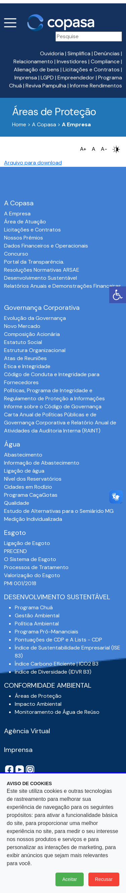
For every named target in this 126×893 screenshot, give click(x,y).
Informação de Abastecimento (41, 462)
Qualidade (16, 502)
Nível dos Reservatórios (32, 478)
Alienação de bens (36, 69)
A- (104, 148)
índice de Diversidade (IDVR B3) (53, 671)
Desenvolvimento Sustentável (40, 277)
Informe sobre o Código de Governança (52, 406)
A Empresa (17, 213)
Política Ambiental (37, 623)
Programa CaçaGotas (30, 494)
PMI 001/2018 (20, 583)
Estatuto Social (23, 342)
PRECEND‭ (15, 551)
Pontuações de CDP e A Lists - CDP (58, 639)
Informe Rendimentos (96, 85)
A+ (83, 148)
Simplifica (79, 53)
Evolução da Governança (35, 318)
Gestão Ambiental (37, 615)
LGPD (47, 77)
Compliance (105, 61)
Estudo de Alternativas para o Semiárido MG (59, 510)
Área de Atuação (25, 221)
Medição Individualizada (33, 519)
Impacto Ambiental (38, 703)
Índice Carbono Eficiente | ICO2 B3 (56, 663)
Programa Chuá (34, 607)
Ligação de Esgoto (27, 543)
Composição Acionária (32, 334)
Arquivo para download (33, 162)
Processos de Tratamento (36, 567)
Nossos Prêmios (23, 237)
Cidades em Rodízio (28, 486)
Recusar (104, 879)
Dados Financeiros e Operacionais (46, 245)
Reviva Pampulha (46, 85)
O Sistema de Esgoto (30, 559)
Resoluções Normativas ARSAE (41, 269)
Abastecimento (23, 454)
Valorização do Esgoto (32, 575)
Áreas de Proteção (38, 695)
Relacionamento (33, 61)
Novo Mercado (22, 326)
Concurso (16, 253)
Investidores (72, 61)
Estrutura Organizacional (35, 350)
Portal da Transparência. (34, 261)
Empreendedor (75, 77)
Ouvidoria (52, 53)
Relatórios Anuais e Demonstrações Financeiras (62, 285)
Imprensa (25, 77)
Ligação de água (24, 470)
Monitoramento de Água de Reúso (57, 711)
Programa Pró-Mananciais (46, 631)
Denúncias (107, 53)
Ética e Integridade (27, 366)
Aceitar (69, 879)
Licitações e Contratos (91, 69)
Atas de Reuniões (25, 358)
